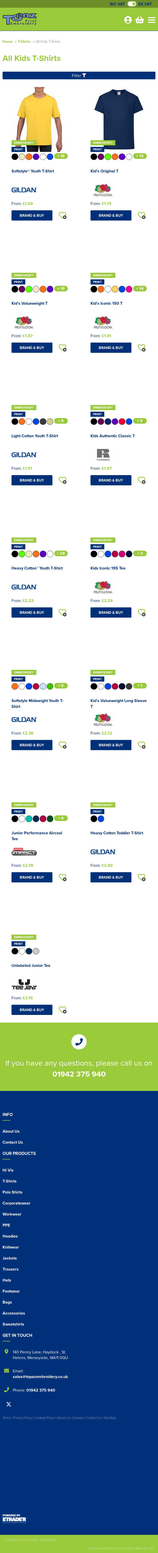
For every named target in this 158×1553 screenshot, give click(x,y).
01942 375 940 (79, 1073)
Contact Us (13, 1142)
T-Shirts (24, 41)
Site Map (110, 1417)
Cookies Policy (44, 1417)
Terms (7, 1417)
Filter (79, 75)
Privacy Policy (22, 1417)
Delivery (78, 1417)
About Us (11, 1131)
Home (8, 41)
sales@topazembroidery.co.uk (40, 1377)
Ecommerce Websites (102, 1548)
